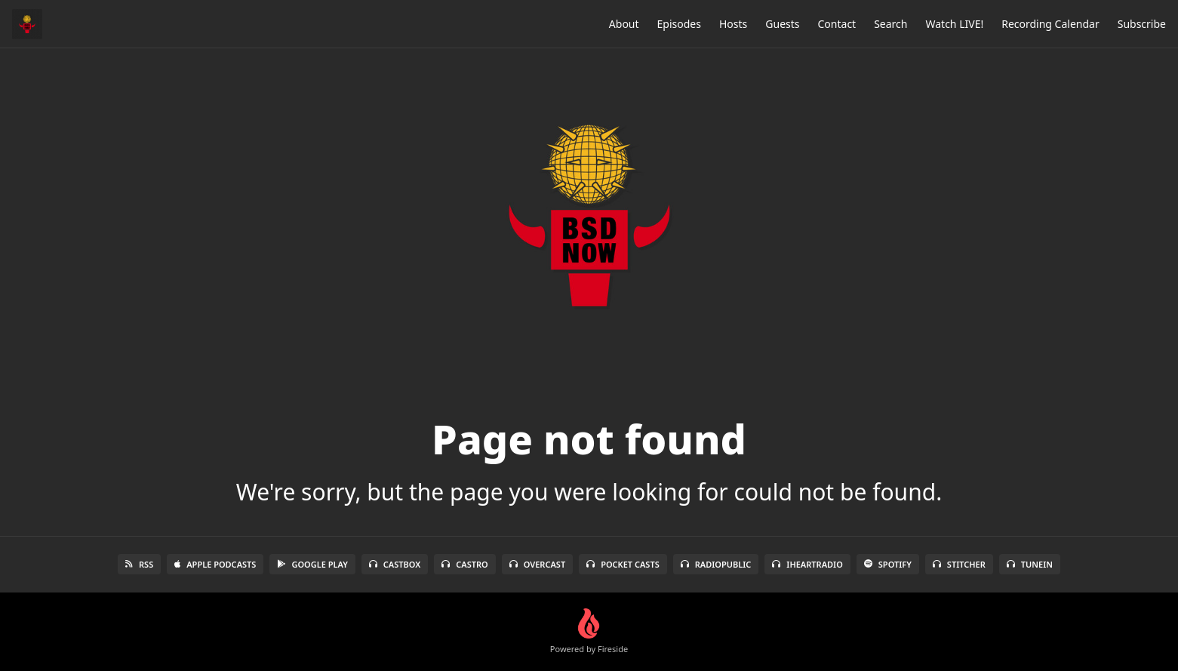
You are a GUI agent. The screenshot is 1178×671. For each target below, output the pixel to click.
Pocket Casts (623, 564)
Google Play (312, 564)
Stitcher (959, 564)
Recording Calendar (1050, 24)
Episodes (679, 24)
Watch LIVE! (954, 24)
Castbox (394, 564)
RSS (139, 564)
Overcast (537, 564)
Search (890, 24)
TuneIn (1030, 564)
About (624, 24)
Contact (837, 24)
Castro (464, 564)
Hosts (733, 24)
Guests (782, 24)
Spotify (888, 564)
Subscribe (1142, 24)
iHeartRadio (807, 564)
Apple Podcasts (215, 564)
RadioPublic (716, 564)
